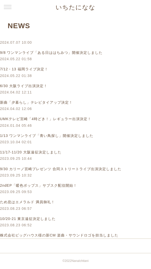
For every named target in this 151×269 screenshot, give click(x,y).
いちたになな (75, 7)
